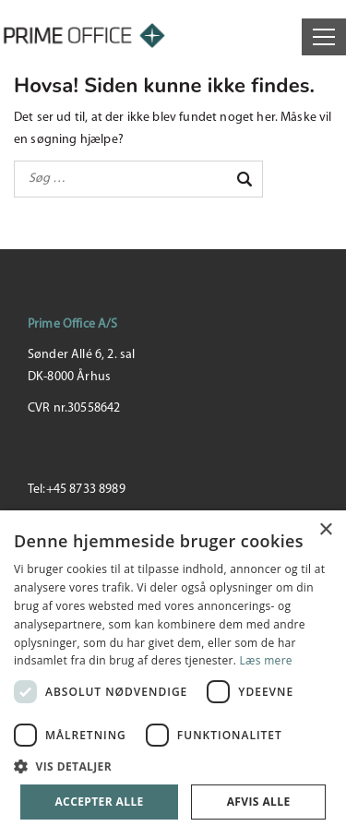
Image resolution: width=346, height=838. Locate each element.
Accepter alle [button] (98, 801)
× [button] (325, 530)
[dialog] (173, 674)
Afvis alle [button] (259, 801)
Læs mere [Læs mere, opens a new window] (266, 660)
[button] (173, 766)
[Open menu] (324, 36)
